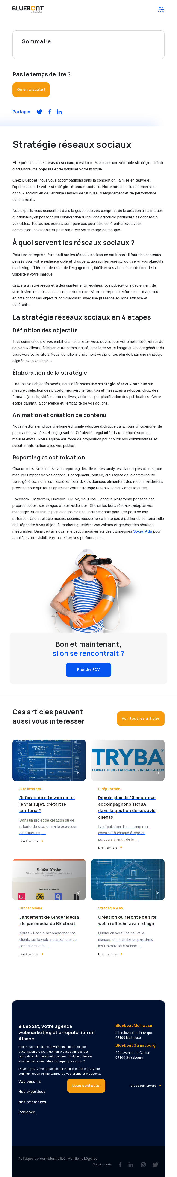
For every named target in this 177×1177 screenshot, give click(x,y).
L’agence (26, 1112)
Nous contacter (86, 1085)
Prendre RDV (88, 669)
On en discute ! (31, 89)
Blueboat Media (143, 1085)
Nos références (32, 1102)
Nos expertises (31, 1091)
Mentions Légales (82, 1158)
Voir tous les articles (141, 718)
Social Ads (142, 531)
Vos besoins (29, 1081)
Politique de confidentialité (41, 1158)
